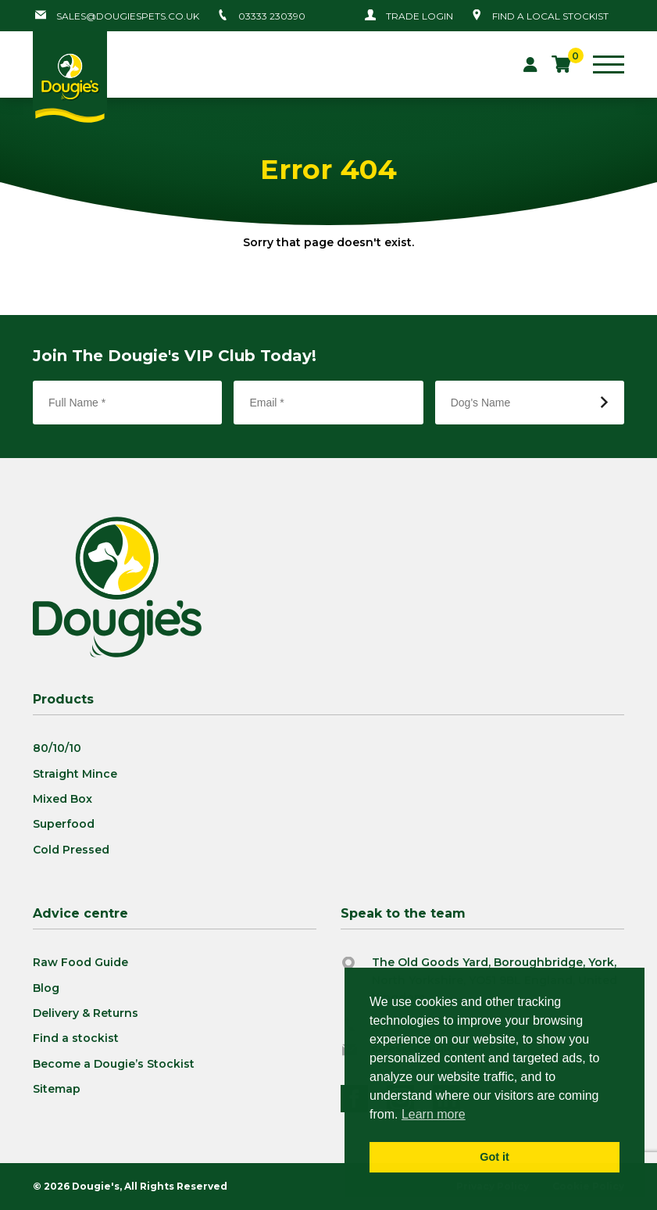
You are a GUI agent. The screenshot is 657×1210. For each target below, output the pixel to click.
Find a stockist (76, 1038)
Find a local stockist (550, 16)
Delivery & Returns (85, 1013)
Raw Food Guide (80, 962)
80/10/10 (57, 748)
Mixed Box (62, 799)
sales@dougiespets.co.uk (127, 16)
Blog (46, 988)
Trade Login (419, 16)
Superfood (64, 824)
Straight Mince (75, 774)
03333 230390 (271, 16)
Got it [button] (494, 1157)
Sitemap (56, 1089)
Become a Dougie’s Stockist (114, 1064)
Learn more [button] (434, 1114)
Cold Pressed (71, 850)
